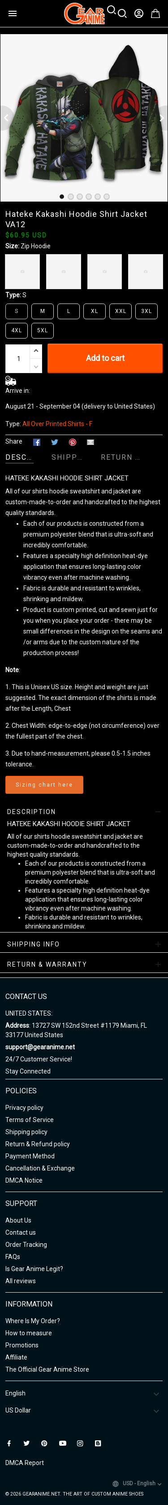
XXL (120, 311)
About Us (18, 1220)
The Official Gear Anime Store (47, 1369)
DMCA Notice (24, 1180)
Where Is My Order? (32, 1321)
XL (94, 311)
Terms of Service (29, 1119)
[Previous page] (7, 118)
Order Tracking (26, 1244)
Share (13, 441)
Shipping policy (26, 1131)
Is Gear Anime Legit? (34, 1268)
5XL (42, 330)
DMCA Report (24, 1462)
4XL (16, 330)
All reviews (20, 1281)
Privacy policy (24, 1107)
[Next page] (161, 118)
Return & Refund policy (37, 1144)
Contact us (20, 1232)
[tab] (62, 197)
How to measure (28, 1333)
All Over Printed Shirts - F (57, 423)
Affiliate (16, 1357)
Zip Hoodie (36, 246)
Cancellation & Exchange (40, 1168)
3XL (146, 311)
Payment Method (30, 1156)
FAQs (12, 1256)
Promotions (22, 1345)
